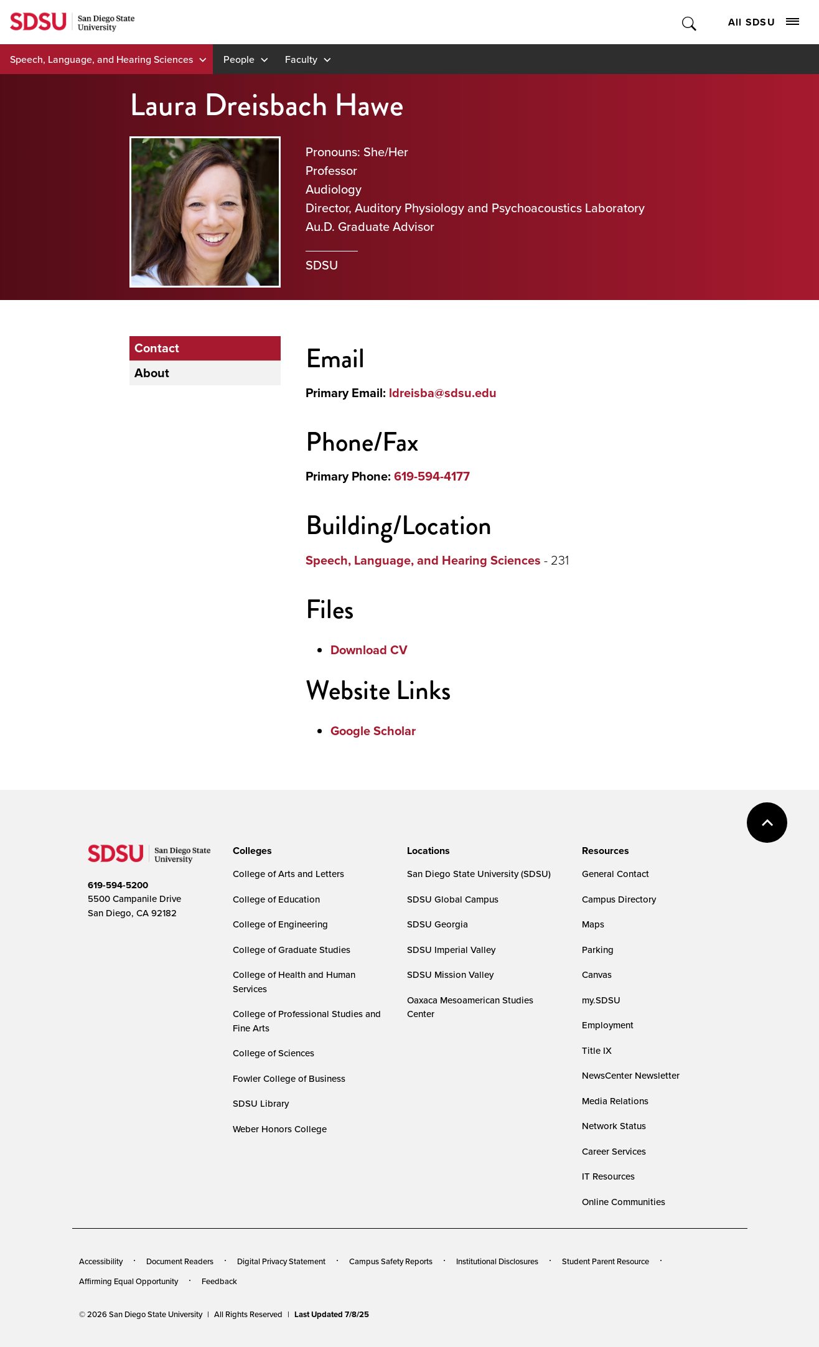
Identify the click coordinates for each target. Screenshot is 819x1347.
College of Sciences (273, 1052)
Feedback (219, 1281)
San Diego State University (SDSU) (479, 873)
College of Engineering (280, 924)
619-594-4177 (432, 476)
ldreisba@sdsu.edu (443, 392)
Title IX (597, 1050)
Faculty (301, 59)
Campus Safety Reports (391, 1261)
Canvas (597, 974)
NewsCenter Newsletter (631, 1075)
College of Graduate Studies (291, 949)
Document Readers (179, 1261)
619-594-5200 (118, 885)
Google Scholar (373, 730)
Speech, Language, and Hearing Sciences (101, 59)
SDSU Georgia (437, 924)
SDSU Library (261, 1103)
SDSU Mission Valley (450, 974)
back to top (767, 822)
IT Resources (608, 1176)
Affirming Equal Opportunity (128, 1281)
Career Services (614, 1151)
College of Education (276, 899)
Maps (593, 924)
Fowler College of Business (289, 1078)
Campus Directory (619, 899)
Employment (608, 1024)
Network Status (614, 1125)
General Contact (615, 873)
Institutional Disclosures (497, 1261)
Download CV (369, 650)
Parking (598, 949)
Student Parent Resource (605, 1261)
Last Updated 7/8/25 (331, 1314)
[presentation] (250, 851)
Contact (156, 348)
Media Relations (615, 1100)
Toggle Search (690, 22)
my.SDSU (601, 1000)
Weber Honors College (280, 1128)
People (239, 59)
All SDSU (763, 22)
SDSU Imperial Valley (451, 949)
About (151, 373)
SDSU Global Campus (452, 899)
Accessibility (101, 1261)
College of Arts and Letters (288, 873)
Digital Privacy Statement (281, 1261)
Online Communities (623, 1201)
